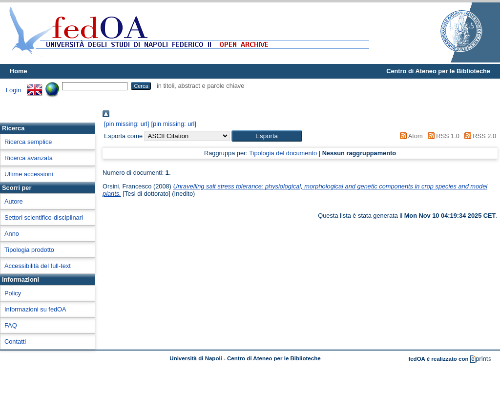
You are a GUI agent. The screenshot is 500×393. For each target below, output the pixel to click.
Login (13, 90)
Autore (13, 201)
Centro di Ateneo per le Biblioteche (438, 71)
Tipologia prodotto (29, 249)
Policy (12, 293)
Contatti (15, 341)
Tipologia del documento (283, 153)
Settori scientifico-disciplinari (43, 217)
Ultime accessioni (28, 174)
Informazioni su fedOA (35, 309)
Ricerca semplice (28, 141)
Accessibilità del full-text (37, 265)
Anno (11, 233)
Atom (410, 136)
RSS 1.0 (441, 136)
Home (18, 71)
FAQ (10, 325)
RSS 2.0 (478, 136)
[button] (266, 136)
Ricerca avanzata (28, 158)
